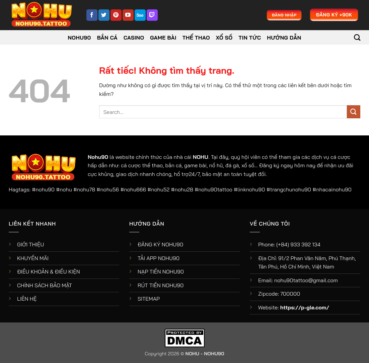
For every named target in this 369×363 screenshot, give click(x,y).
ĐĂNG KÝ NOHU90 (160, 244)
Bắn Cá (107, 37)
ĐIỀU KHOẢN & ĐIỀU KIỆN (48, 271)
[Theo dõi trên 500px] (140, 15)
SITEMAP (149, 298)
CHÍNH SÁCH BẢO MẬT (44, 285)
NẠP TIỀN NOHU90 (161, 271)
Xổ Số (224, 37)
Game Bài (163, 37)
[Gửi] (353, 111)
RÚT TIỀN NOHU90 (160, 285)
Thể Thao (196, 37)
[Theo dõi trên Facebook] (91, 15)
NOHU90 (79, 37)
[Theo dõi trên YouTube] (128, 15)
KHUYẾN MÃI (33, 258)
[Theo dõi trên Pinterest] (116, 15)
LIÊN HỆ (27, 298)
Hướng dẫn (284, 37)
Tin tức (250, 37)
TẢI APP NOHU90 (158, 258)
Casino (134, 37)
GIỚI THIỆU (30, 244)
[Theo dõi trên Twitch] (152, 15)
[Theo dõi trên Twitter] (103, 15)
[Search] (357, 37)
